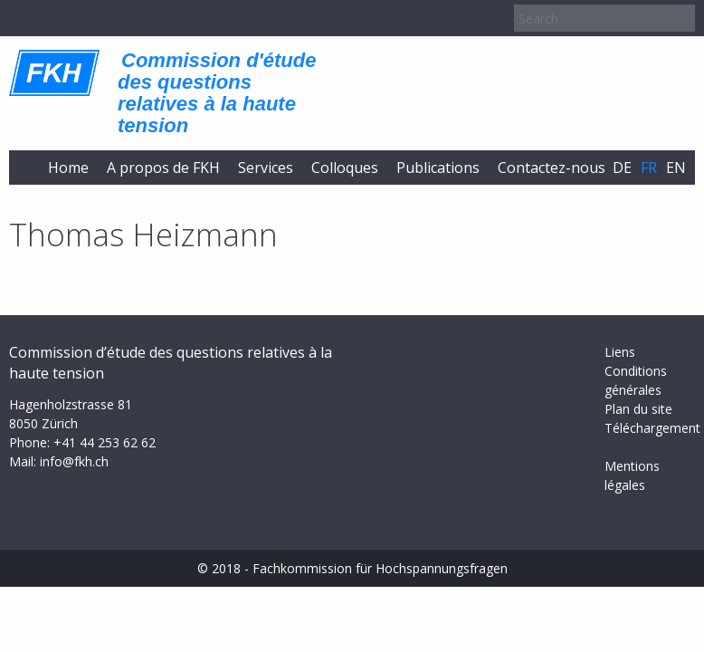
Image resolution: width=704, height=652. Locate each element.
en (676, 167)
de (622, 167)
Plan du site (638, 408)
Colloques (344, 167)
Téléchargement (652, 427)
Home (68, 167)
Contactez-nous (551, 167)
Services (265, 167)
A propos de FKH (163, 167)
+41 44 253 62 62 (104, 442)
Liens (619, 351)
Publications (438, 167)
